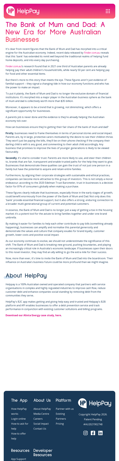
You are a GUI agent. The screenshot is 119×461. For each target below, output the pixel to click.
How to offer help (18, 436)
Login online (18, 418)
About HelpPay (42, 409)
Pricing (60, 423)
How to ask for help (19, 426)
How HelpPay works (19, 411)
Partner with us (65, 409)
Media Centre (41, 413)
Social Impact (41, 423)
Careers (38, 418)
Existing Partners (61, 416)
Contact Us (39, 428)
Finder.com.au (92, 52)
